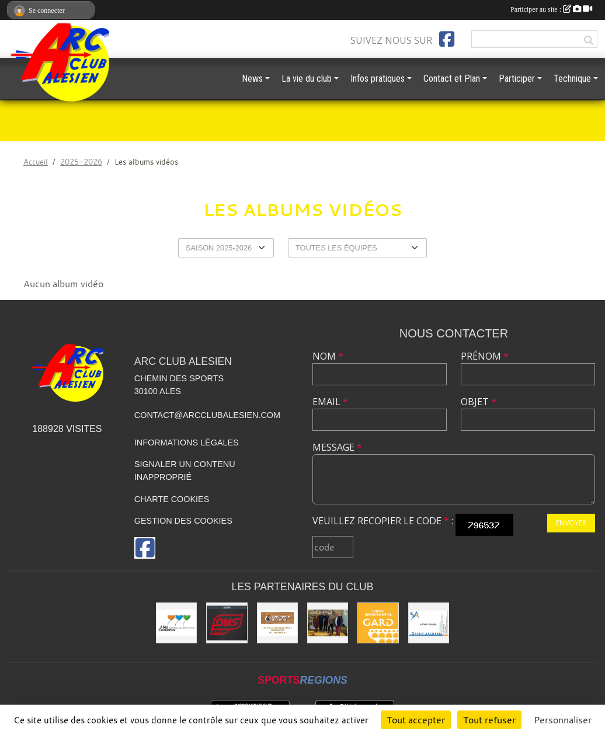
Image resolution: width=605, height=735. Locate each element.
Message (337, 447)
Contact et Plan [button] (451, 78)
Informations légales (186, 442)
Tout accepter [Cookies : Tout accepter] (416, 719)
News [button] (252, 78)
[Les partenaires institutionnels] (327, 622)
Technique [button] (572, 78)
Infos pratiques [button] (377, 78)
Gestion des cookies (183, 520)
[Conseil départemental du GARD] (377, 622)
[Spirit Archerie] (428, 622)
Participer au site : (551, 9)
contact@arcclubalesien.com (207, 415)
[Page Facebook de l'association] (446, 39)
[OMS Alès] (226, 622)
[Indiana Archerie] (277, 622)
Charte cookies (171, 499)
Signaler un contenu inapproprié (184, 470)
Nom (327, 356)
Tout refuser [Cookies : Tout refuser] (489, 719)
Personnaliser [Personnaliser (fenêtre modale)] (563, 719)
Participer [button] (517, 78)
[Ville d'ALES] (176, 622)
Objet (478, 401)
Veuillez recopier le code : (382, 520)
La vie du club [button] (306, 78)
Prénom (485, 356)
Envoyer (571, 523)
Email (330, 401)
